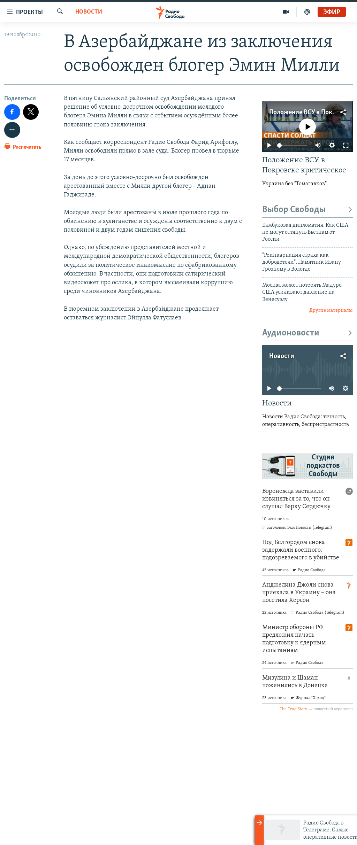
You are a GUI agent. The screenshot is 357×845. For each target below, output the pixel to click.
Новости (88, 12)
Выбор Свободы (307, 210)
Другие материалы (331, 310)
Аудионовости (307, 333)
